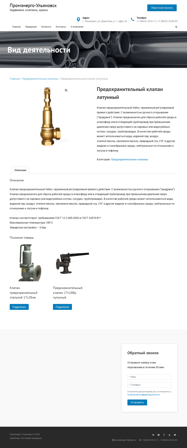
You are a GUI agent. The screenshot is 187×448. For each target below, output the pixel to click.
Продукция (31, 26)
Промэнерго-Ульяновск (33, 5)
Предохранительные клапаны (40, 78)
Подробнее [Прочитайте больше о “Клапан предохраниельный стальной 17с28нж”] (19, 307)
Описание (20, 170)
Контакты (61, 26)
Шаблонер (15, 438)
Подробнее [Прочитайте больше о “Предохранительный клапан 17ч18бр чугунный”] (62, 307)
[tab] (20, 170)
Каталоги (46, 26)
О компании (77, 26)
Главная (16, 26)
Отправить (137, 402)
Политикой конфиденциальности (143, 394)
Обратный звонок (162, 7)
